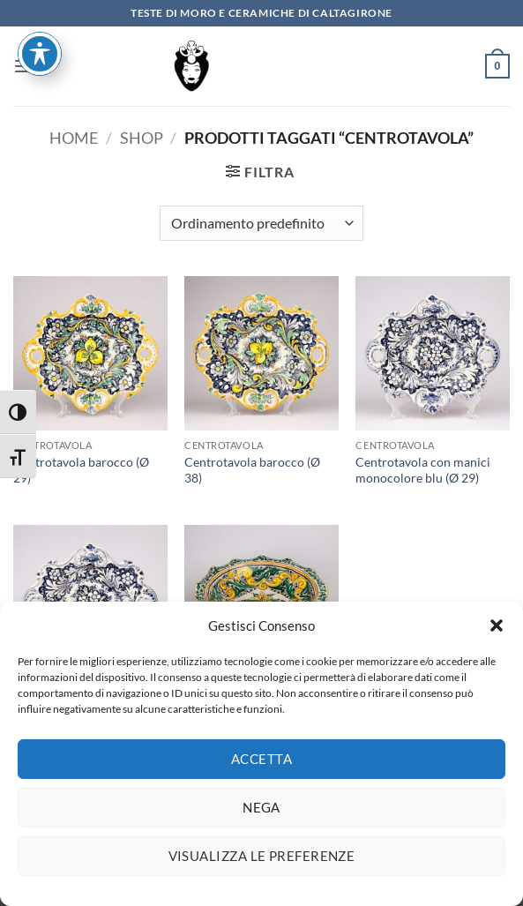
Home (73, 137)
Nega (261, 818)
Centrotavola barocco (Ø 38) (252, 470)
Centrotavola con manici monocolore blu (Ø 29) (422, 470)
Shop (141, 137)
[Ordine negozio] (261, 223)
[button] (496, 636)
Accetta (261, 769)
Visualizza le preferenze (261, 866)
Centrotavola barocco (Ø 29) (81, 470)
